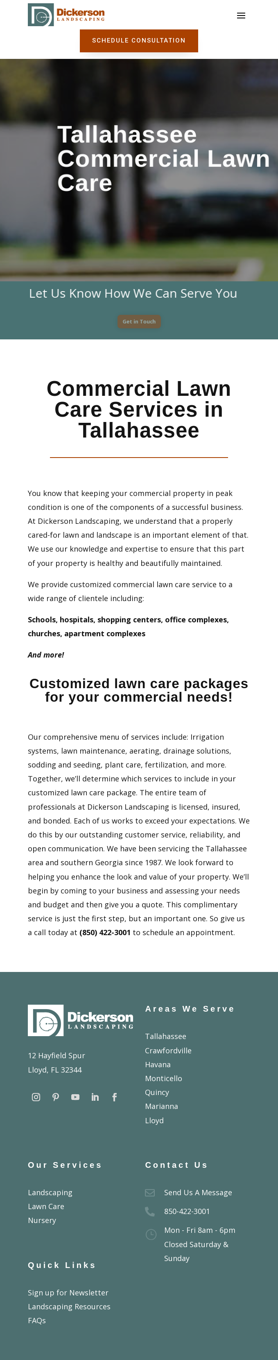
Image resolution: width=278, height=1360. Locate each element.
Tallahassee (165, 1036)
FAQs (37, 1320)
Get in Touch (139, 321)
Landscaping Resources (69, 1306)
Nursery (42, 1220)
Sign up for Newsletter (68, 1292)
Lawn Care (46, 1206)
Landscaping (50, 1192)
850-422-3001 (187, 1211)
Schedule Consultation (139, 40)
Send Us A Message (198, 1192)
